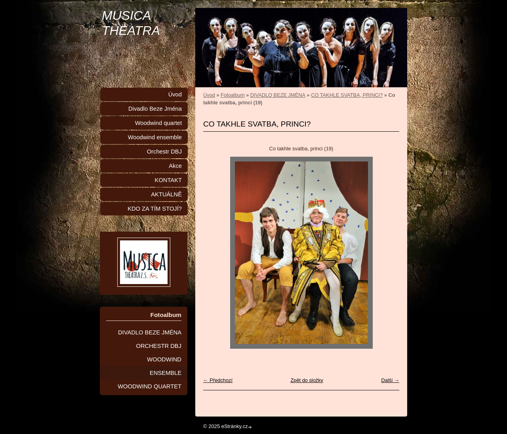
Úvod (209, 95)
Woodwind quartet (158, 123)
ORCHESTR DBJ (159, 346)
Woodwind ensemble (155, 137)
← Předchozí (218, 380)
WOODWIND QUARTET (149, 386)
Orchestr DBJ (164, 151)
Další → (390, 380)
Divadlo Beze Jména (155, 109)
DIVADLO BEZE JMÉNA (277, 95)
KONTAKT (168, 180)
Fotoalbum (232, 95)
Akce (175, 166)
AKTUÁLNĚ (166, 194)
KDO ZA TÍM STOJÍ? (155, 208)
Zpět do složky (306, 380)
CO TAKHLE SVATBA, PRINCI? (347, 95)
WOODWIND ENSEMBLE (164, 366)
